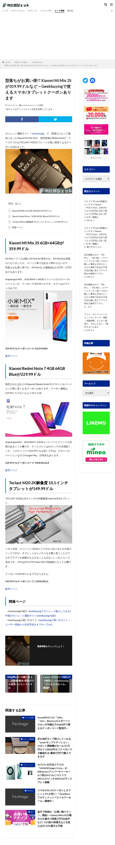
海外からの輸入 (21, 62)
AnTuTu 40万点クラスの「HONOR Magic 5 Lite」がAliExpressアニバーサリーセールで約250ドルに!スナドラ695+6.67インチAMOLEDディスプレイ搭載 (54, 773)
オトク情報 (63, 10)
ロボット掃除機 (28, 739)
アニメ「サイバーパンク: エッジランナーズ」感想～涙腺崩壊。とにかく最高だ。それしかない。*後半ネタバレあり (96, 320)
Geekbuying (38, 133)
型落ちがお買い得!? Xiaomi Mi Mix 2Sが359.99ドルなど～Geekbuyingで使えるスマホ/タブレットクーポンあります (50, 65)
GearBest (30, 791)
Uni (88, 220)
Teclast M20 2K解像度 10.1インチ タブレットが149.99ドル (38, 222)
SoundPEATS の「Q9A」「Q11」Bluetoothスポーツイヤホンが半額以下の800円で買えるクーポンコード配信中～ (53, 723)
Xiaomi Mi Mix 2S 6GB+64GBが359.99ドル (30, 211)
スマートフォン (19, 10)
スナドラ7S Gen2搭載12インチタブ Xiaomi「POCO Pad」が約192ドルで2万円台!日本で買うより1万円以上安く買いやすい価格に (95, 209)
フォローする (51, 650)
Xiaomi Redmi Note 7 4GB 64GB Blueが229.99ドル (34, 216)
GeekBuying (37, 62)
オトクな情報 (37, 105)
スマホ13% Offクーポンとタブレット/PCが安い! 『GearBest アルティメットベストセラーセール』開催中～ (54, 796)
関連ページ (15, 227)
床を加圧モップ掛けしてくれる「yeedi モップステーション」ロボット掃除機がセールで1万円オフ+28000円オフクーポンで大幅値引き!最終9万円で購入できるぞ (54, 747)
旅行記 (74, 10)
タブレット (34, 10)
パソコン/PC (49, 10)
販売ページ (11, 355)
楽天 (32, 812)
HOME (7, 62)
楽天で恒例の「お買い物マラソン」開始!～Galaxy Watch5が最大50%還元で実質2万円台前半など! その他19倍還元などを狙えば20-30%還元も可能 (54, 819)
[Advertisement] (57, 35)
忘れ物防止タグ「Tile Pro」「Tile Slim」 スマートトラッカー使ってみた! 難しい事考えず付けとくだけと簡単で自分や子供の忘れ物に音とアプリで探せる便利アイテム (96, 264)
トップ (5, 10)
